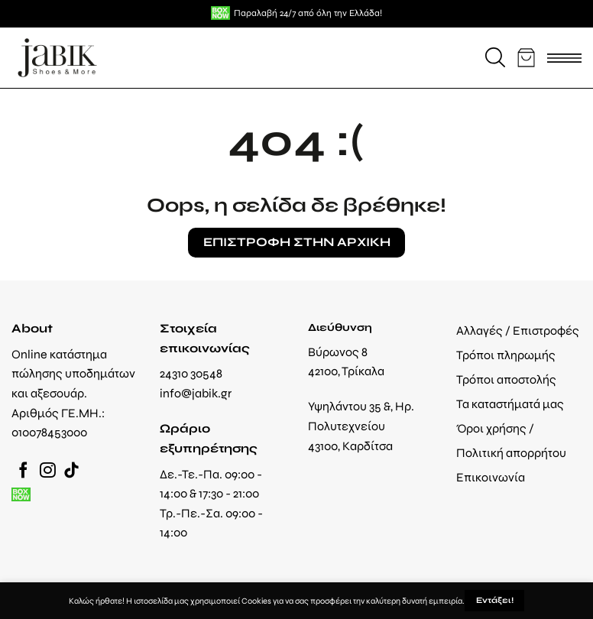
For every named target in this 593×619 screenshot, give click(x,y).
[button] (495, 57)
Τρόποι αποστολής (506, 379)
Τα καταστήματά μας (510, 404)
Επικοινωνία (490, 477)
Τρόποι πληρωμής (506, 355)
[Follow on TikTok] (71, 471)
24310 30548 (191, 373)
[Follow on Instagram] (48, 471)
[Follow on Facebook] (23, 471)
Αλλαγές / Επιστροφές (517, 330)
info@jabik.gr (196, 393)
